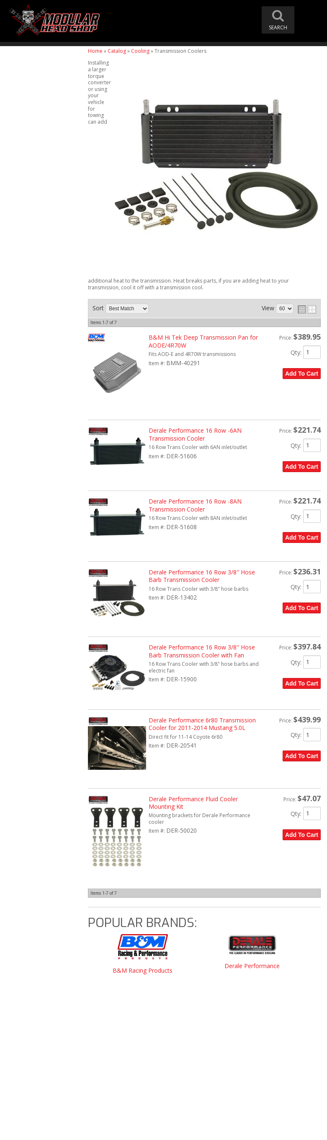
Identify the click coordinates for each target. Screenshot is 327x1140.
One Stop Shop (36, 748)
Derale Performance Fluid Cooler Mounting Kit (193, 802)
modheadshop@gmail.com (202, 1033)
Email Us (28, 849)
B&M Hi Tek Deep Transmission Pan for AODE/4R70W (203, 341)
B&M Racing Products (143, 970)
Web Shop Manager (248, 1130)
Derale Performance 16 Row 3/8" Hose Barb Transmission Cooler (202, 576)
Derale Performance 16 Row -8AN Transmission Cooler (195, 505)
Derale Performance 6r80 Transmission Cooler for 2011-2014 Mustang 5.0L (202, 724)
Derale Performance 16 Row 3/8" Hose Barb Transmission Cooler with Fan (202, 651)
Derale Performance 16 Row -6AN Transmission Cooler (195, 434)
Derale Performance (252, 966)
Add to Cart (301, 373)
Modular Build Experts (46, 779)
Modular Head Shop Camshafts (42, 704)
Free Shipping (35, 731)
